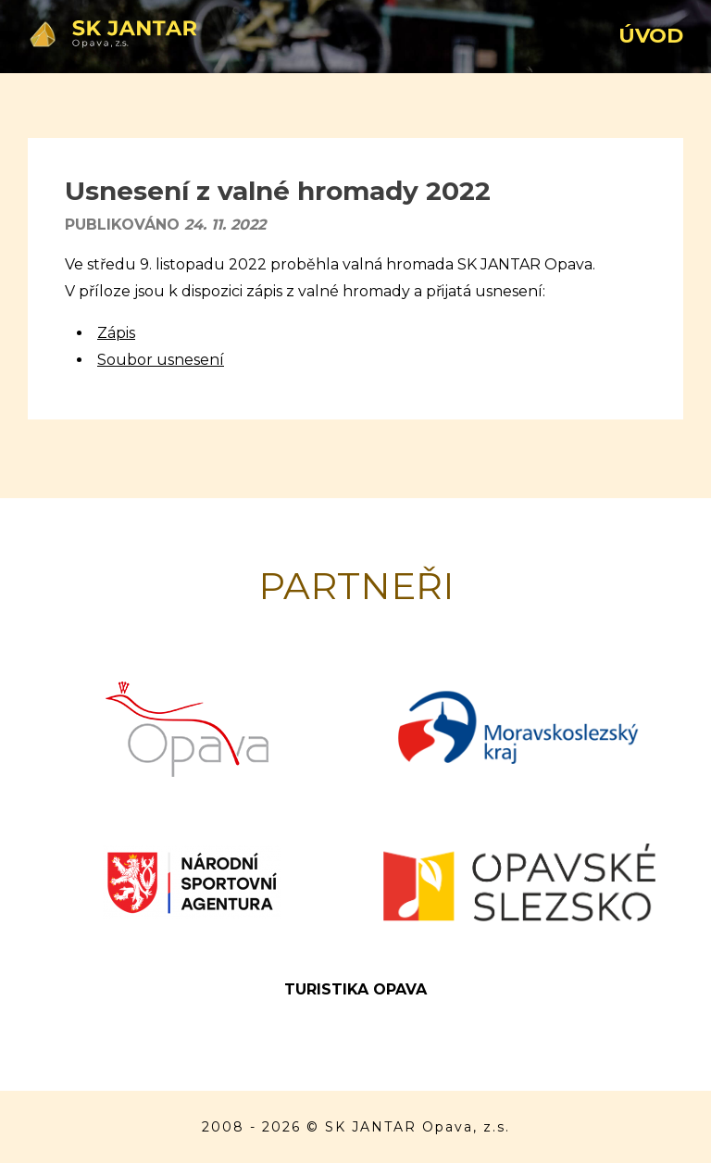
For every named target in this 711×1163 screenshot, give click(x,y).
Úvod (650, 35)
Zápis (116, 333)
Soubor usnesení (160, 360)
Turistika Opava (355, 989)
